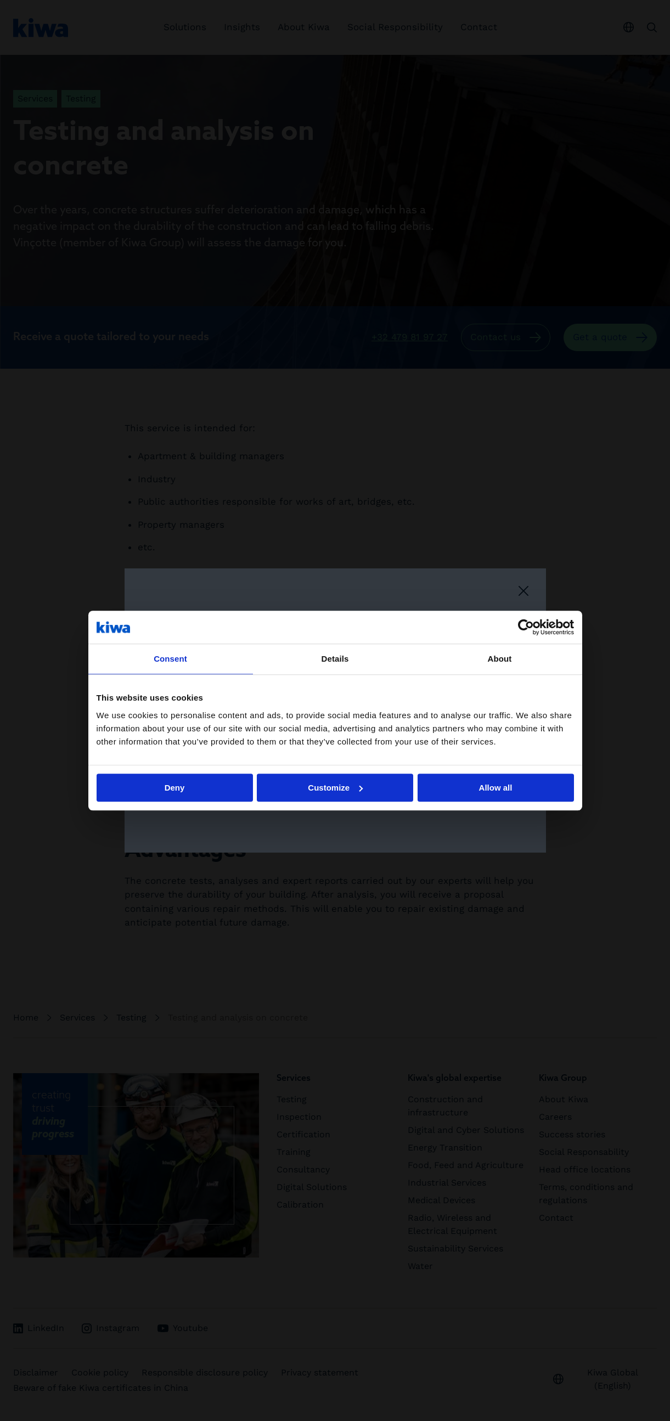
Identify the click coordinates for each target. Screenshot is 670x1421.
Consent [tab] (170, 658)
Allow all (496, 787)
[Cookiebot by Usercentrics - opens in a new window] (526, 627)
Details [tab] (335, 658)
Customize (335, 787)
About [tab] (500, 658)
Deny (175, 787)
